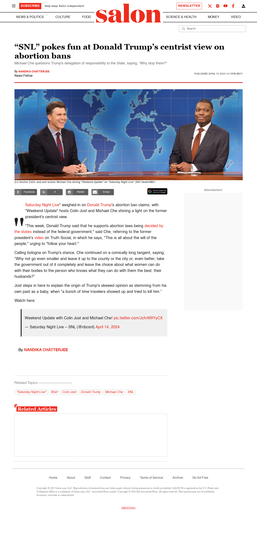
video (39, 238)
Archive (177, 478)
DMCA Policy (128, 508)
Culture (62, 17)
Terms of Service (151, 478)
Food (86, 17)
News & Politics (30, 17)
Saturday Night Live (43, 205)
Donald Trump (99, 205)
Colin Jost (69, 392)
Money (213, 17)
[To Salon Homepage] (128, 13)
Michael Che (114, 392)
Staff (87, 478)
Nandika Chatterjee (34, 71)
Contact (105, 478)
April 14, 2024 (108, 327)
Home (53, 478)
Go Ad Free (200, 478)
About (71, 478)
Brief (54, 392)
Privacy (125, 478)
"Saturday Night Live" (31, 392)
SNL (130, 392)
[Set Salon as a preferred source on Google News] (157, 191)
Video (236, 17)
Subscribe (30, 6)
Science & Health (181, 17)
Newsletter (189, 6)
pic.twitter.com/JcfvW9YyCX (138, 318)
